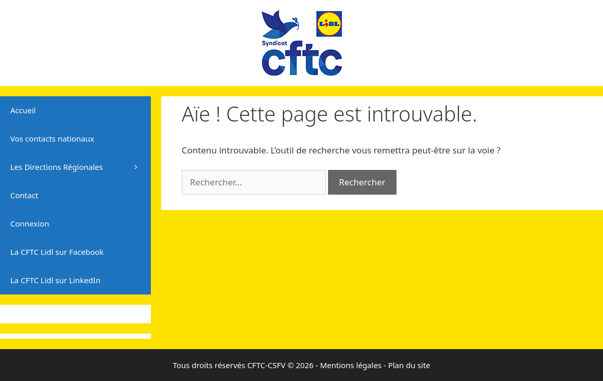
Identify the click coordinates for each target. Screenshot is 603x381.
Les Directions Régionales (80, 167)
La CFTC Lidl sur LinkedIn (55, 280)
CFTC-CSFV (266, 365)
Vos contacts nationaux (52, 138)
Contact (24, 195)
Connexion (29, 223)
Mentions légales (351, 365)
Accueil (23, 110)
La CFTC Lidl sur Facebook (57, 252)
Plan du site (409, 365)
